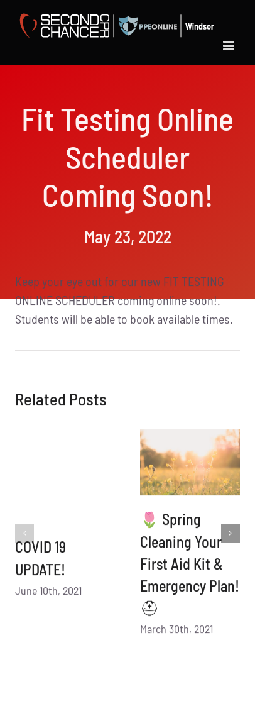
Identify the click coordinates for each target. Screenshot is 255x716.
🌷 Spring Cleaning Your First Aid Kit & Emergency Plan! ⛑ (189, 566)
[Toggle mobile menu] (229, 45)
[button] (24, 536)
